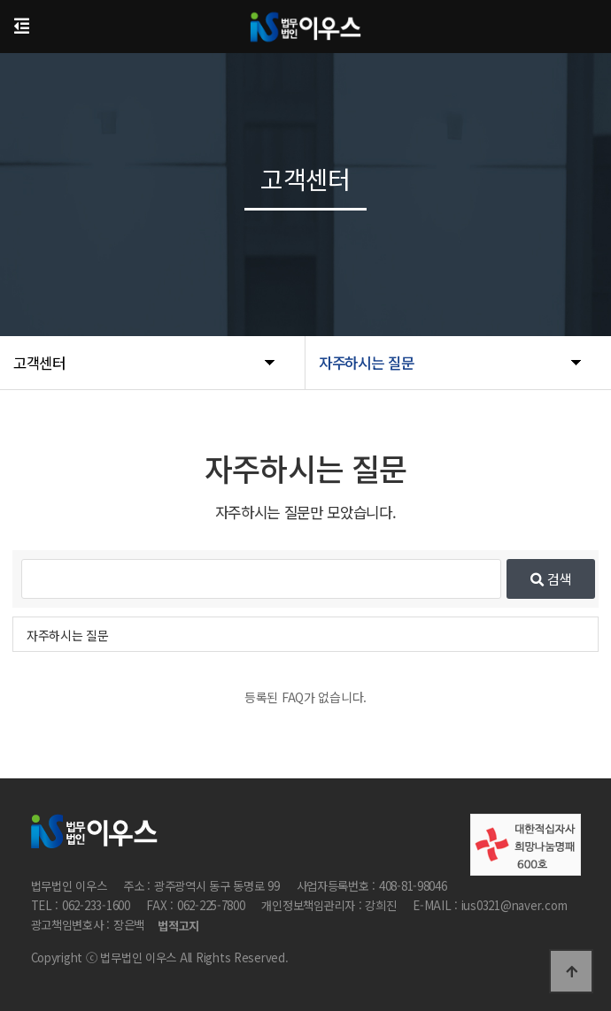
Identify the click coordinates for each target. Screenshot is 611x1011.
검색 (550, 578)
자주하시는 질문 (68, 635)
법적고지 (178, 926)
